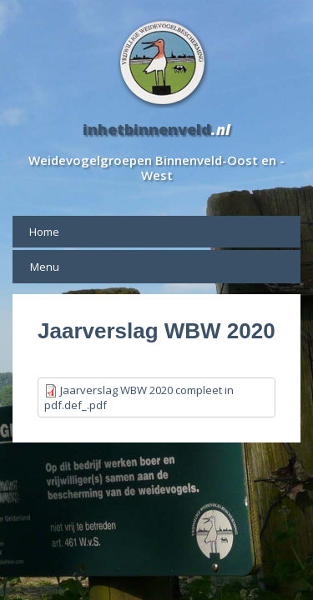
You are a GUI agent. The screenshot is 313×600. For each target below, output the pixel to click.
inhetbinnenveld (147, 129)
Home (44, 231)
